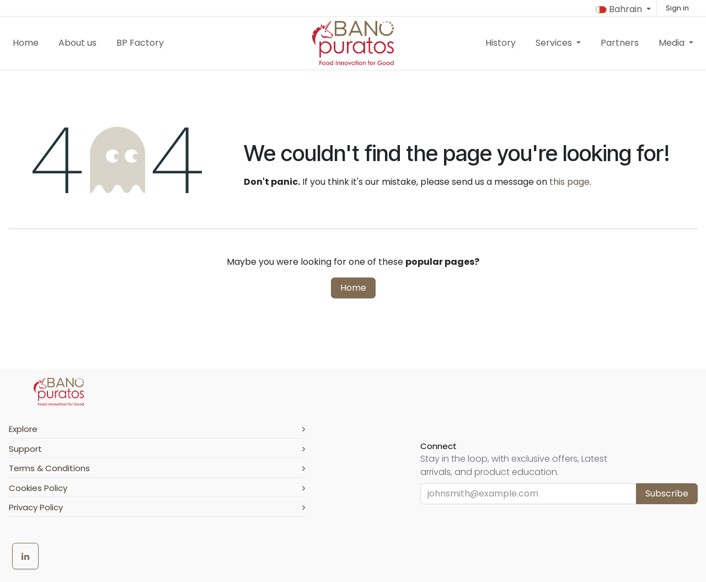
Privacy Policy (157, 507)
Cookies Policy (157, 488)
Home (353, 287)
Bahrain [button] (620, 9)
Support (157, 449)
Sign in (677, 8)
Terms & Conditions (157, 468)
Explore (157, 429)
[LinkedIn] (25, 556)
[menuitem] (25, 43)
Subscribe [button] (666, 493)
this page (569, 181)
